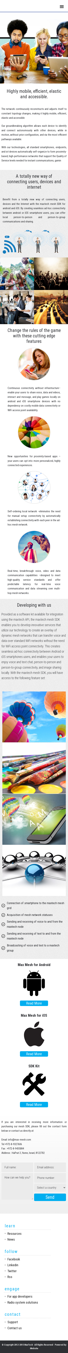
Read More (34, 1003)
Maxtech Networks (19, 6)
